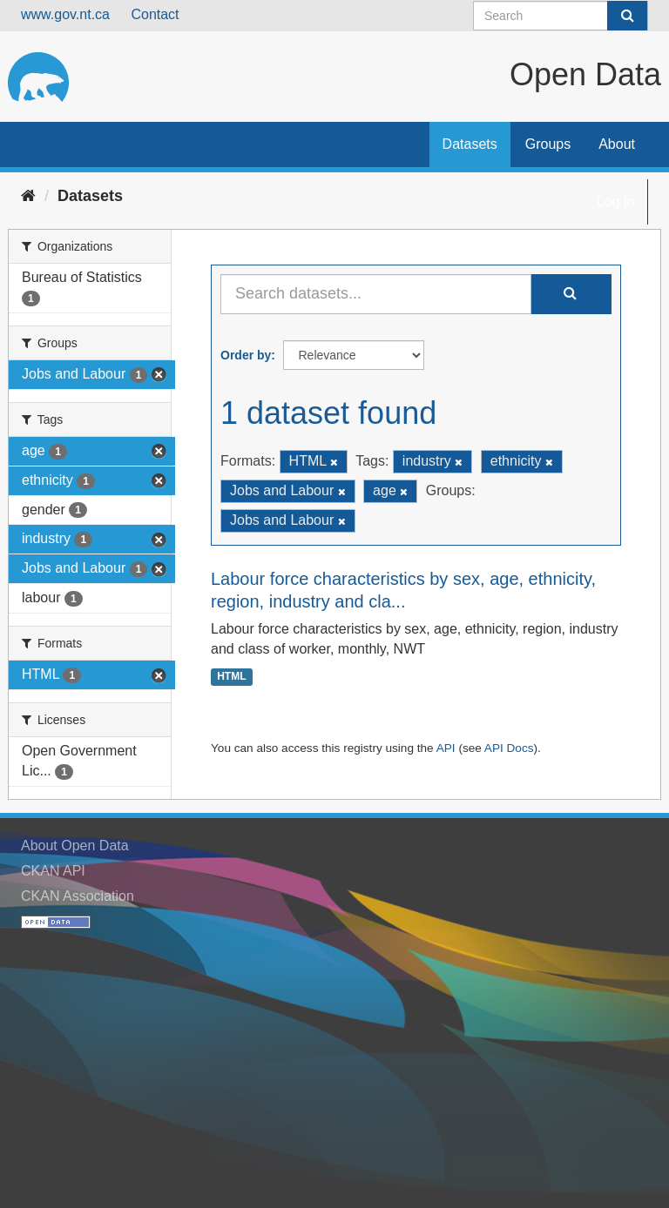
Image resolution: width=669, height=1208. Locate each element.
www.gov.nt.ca (65, 14)
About (616, 144)
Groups (548, 144)
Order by (245, 355)
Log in (616, 201)
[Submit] (627, 15)
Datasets (470, 144)
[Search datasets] (560, 15)
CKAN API (53, 870)
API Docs (509, 748)
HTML (231, 677)
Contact (155, 14)
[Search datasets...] (375, 294)
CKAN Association (77, 896)
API (446, 748)
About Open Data (75, 845)
